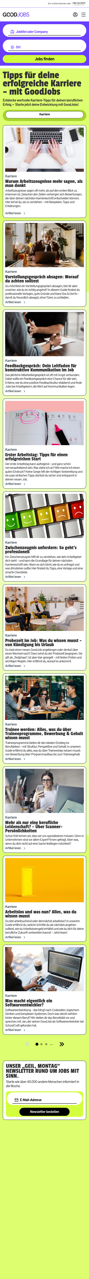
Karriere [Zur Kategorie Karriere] (44, 115)
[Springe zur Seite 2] (41, 1044)
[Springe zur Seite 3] (46, 1044)
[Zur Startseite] (16, 15)
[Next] (61, 1044)
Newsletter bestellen (44, 1112)
